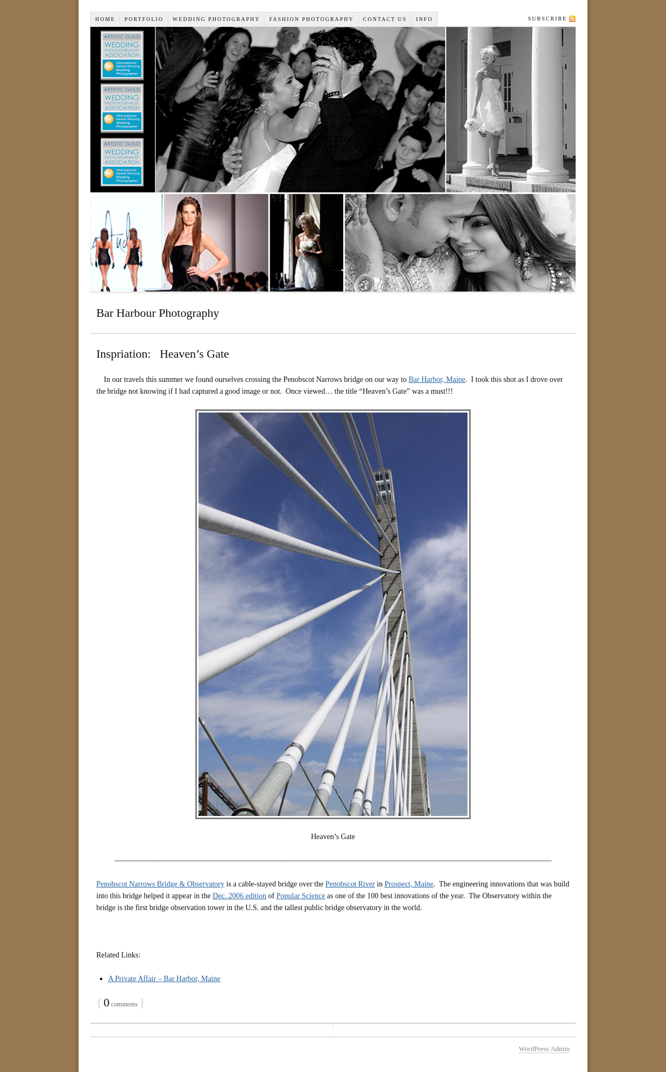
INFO (424, 19)
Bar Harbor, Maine (437, 379)
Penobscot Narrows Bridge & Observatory (160, 884)
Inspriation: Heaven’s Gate (162, 353)
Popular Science (301, 896)
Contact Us (385, 19)
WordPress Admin (544, 1049)
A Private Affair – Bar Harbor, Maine (164, 979)
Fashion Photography (311, 19)
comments (121, 1004)
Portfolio (143, 19)
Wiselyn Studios (333, 159)
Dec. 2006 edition (239, 896)
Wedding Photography (216, 19)
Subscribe (547, 19)
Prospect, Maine (409, 884)
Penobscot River (350, 884)
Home (105, 19)
